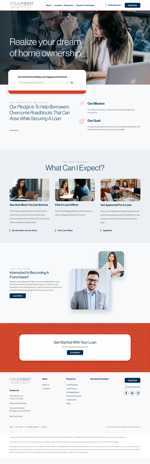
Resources (68, 5)
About (48, 5)
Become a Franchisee (85, 5)
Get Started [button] (75, 352)
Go (72, 82)
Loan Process (71, 388)
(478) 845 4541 (114, 5)
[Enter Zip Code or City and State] (42, 82)
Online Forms (71, 400)
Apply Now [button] (132, 380)
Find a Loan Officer (65, 230)
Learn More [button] (17, 296)
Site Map (43, 427)
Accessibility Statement (32, 427)
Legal (11, 427)
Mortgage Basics (72, 392)
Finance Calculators (73, 396)
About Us (45, 385)
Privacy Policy (19, 427)
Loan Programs (72, 385)
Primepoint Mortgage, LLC (122, 427)
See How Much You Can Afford (24, 230)
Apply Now (132, 5)
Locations (58, 5)
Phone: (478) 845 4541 (18, 403)
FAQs (68, 403)
